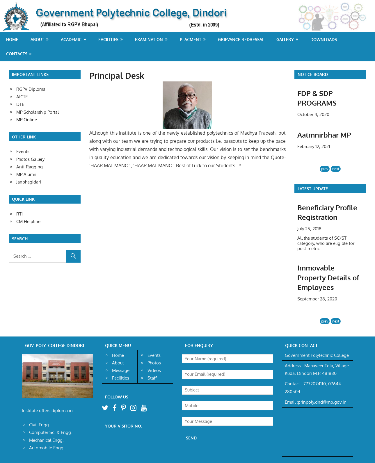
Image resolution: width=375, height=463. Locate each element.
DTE (20, 104)
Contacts (16, 53)
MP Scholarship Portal (37, 112)
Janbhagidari (28, 182)
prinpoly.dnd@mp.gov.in (322, 402)
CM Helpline (28, 221)
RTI (19, 214)
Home (12, 39)
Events (22, 151)
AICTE (22, 96)
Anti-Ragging (29, 167)
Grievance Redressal (241, 39)
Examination (149, 39)
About (37, 39)
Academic (71, 39)
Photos (154, 363)
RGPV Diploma (30, 89)
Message (120, 370)
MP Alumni (27, 174)
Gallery (285, 39)
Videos (154, 370)
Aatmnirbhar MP (324, 134)
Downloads (323, 39)
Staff (152, 378)
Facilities (108, 39)
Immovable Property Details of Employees (328, 277)
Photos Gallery (30, 159)
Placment (190, 39)
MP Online (26, 119)
